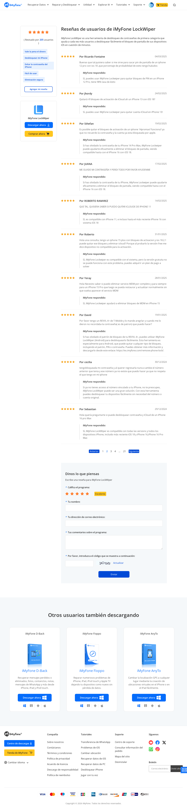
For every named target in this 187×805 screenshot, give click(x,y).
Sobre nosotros (55, 738)
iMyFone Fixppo (91, 667)
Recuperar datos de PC (93, 760)
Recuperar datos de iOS (93, 755)
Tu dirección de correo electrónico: (86, 513)
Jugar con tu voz (89, 771)
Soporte (138, 4)
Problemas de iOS (90, 744)
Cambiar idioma (16, 759)
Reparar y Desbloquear (65, 4)
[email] (160, 765)
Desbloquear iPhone (91, 766)
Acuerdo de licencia (57, 760)
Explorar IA (104, 4)
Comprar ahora (38, 130)
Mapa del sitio (122, 753)
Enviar (114, 570)
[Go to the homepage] (13, 5)
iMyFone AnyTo (149, 667)
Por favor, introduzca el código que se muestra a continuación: (101, 552)
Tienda (162, 5)
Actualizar (118, 559)
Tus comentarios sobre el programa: (87, 528)
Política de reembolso (58, 771)
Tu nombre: (74, 498)
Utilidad (88, 4)
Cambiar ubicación (91, 749)
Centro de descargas (18, 740)
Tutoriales (122, 4)
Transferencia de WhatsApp (95, 738)
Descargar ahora (39, 121)
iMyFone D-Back (34, 667)
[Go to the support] (184, 770)
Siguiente (134, 447)
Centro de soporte (124, 738)
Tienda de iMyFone (17, 749)
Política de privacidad (58, 755)
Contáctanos (53, 744)
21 (124, 447)
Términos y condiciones (59, 749)
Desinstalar (121, 758)
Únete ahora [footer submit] (176, 765)
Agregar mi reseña (38, 85)
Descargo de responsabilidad (62, 766)
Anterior (94, 447)
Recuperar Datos (38, 4)
